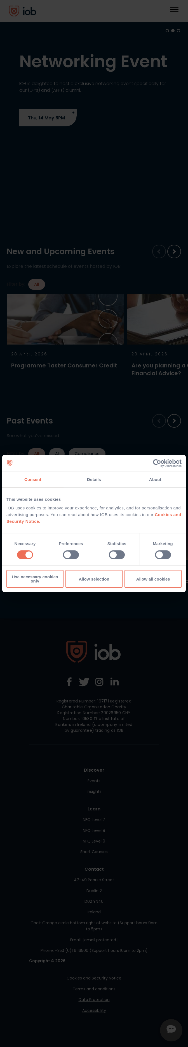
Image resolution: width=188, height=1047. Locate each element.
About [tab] (155, 479)
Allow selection (94, 578)
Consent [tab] (32, 479)
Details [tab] (94, 479)
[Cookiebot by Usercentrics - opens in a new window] (157, 463)
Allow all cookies (153, 578)
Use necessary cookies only (35, 578)
